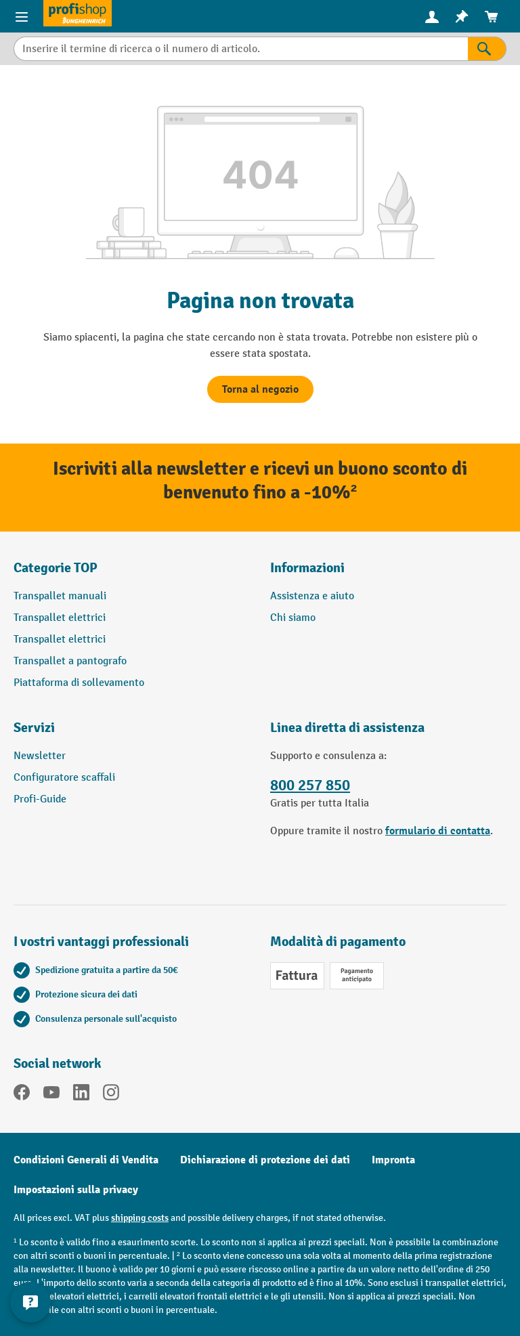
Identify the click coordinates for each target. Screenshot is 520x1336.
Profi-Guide (40, 799)
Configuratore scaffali (64, 777)
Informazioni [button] (307, 567)
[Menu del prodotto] (21, 16)
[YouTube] (51, 1095)
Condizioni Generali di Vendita (86, 1160)
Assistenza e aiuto (312, 596)
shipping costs (140, 1218)
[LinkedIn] (81, 1095)
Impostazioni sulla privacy (76, 1190)
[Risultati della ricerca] (487, 49)
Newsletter (40, 756)
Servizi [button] (34, 727)
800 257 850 (310, 785)
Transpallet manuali (60, 596)
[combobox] (241, 49)
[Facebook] (22, 1095)
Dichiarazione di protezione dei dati (265, 1160)
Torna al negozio (260, 389)
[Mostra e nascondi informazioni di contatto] (30, 1302)
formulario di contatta (437, 831)
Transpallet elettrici (60, 617)
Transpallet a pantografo (70, 661)
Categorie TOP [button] (56, 567)
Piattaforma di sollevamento (79, 682)
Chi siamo (293, 617)
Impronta (393, 1160)
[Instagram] (111, 1095)
